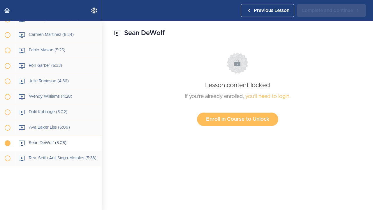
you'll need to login (267, 96)
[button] (7, 10)
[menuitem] (94, 10)
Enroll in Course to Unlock (237, 119)
